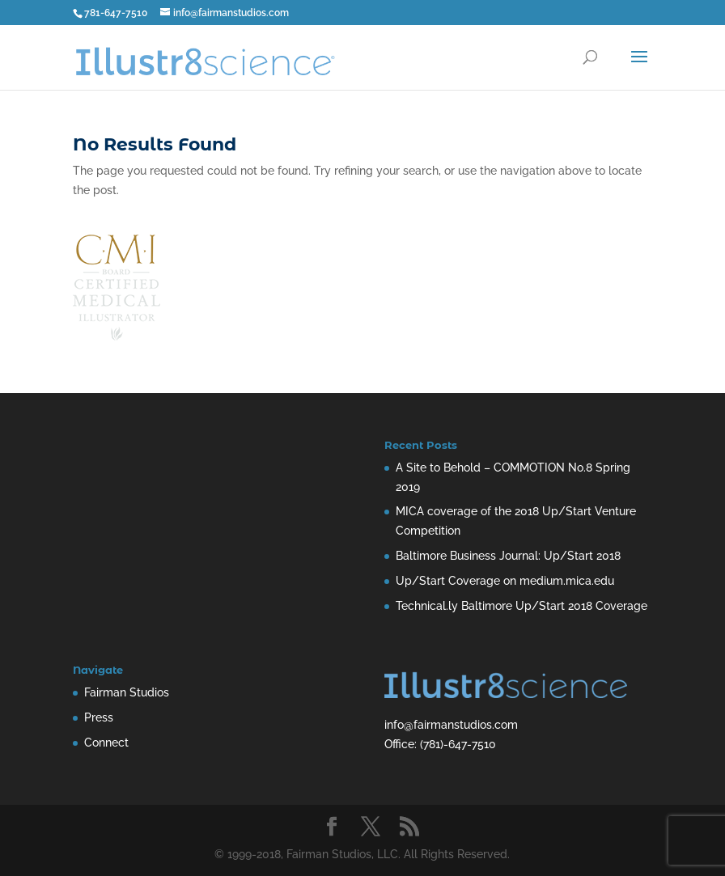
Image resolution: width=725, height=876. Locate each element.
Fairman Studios (126, 692)
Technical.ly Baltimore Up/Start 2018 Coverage (521, 605)
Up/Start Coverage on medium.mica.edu (505, 580)
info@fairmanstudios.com (451, 724)
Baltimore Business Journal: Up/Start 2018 (508, 555)
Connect (106, 742)
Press (98, 717)
